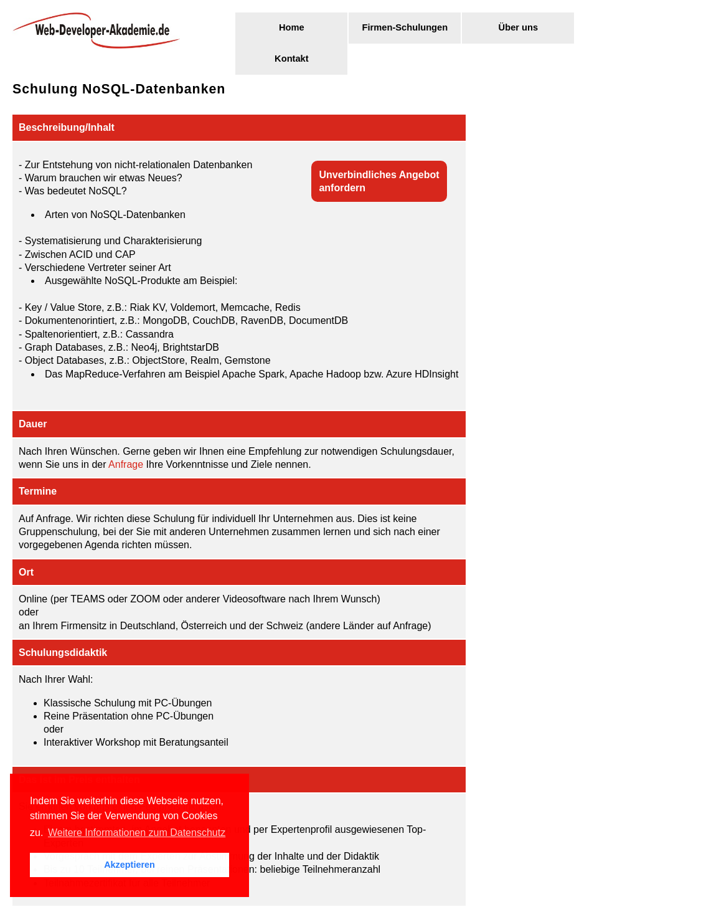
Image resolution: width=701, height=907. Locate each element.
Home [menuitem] (291, 27)
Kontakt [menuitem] (292, 59)
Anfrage (125, 464)
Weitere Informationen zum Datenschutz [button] (136, 832)
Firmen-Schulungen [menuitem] (405, 27)
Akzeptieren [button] (129, 865)
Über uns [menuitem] (519, 27)
